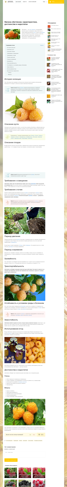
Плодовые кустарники (38, 440)
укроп (22, 315)
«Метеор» (30, 138)
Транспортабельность (12, 63)
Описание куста (10, 49)
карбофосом (13, 242)
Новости (25, 1)
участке (32, 427)
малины (43, 32)
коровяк (30, 195)
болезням (23, 306)
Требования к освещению (12, 53)
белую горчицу (28, 315)
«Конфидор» (28, 245)
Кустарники (25, 440)
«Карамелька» (22, 137)
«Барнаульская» (17, 138)
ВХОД (45, 2)
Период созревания (11, 59)
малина (37, 192)
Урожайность (10, 61)
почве (40, 307)
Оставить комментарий (11, 460)
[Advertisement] (33, 11)
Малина (20, 440)
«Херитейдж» (25, 138)
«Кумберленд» (29, 137)
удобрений (16, 195)
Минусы (10, 74)
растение (11, 246)
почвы (19, 309)
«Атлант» (17, 137)
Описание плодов (11, 51)
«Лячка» (32, 135)
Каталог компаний (32, 1)
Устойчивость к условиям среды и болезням (16, 65)
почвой (26, 192)
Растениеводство (9, 440)
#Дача (57, 2)
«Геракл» (40, 135)
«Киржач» (13, 137)
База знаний (18, 1)
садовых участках (23, 382)
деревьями (33, 183)
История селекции (11, 47)
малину (32, 174)
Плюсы (9, 72)
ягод (34, 32)
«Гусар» (36, 135)
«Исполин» (35, 137)
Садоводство (16, 440)
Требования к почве (11, 55)
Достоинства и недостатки (13, 70)
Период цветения (11, 57)
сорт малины (32, 29)
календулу (18, 315)
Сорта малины (30, 440)
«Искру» (21, 245)
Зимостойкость (10, 67)
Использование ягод (11, 69)
